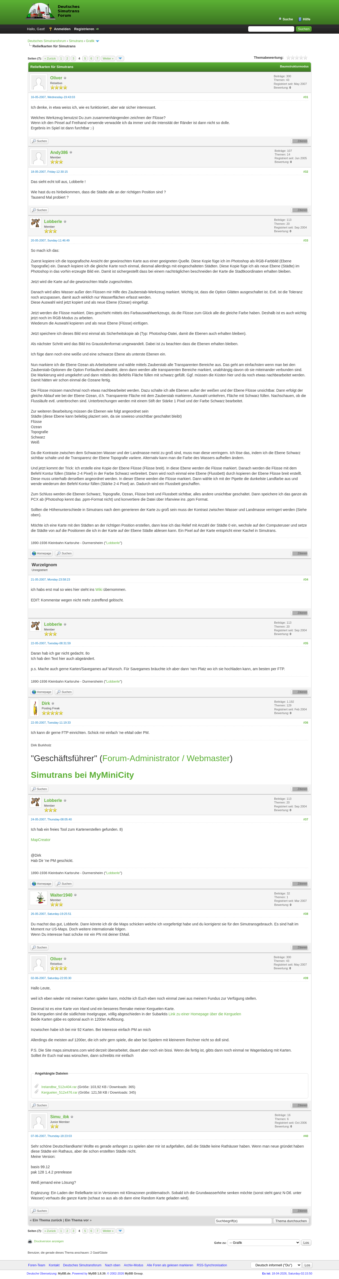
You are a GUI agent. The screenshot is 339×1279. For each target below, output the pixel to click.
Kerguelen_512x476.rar (59, 1092)
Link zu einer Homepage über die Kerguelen (204, 1014)
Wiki (98, 589)
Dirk (46, 703)
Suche (288, 19)
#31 (305, 97)
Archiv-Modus (133, 1265)
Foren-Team (36, 1265)
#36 (305, 722)
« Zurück (50, 58)
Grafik (90, 41)
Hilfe (306, 19)
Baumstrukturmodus (294, 66)
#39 (305, 978)
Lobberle (53, 221)
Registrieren (84, 29)
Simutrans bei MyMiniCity (82, 775)
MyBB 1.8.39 (96, 1273)
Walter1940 (61, 895)
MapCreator (41, 840)
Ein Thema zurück (47, 1220)
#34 (305, 579)
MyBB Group (133, 1273)
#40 (305, 1136)
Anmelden (62, 29)
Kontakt (54, 1265)
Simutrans (76, 41)
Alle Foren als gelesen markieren (170, 1265)
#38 (305, 913)
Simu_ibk (59, 1116)
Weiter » (108, 58)
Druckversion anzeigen (49, 1241)
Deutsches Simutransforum (47, 41)
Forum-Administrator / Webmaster (166, 758)
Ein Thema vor (77, 1220)
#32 (305, 171)
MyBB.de (64, 1273)
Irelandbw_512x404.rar (59, 1087)
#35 (305, 643)
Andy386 (59, 152)
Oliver (56, 78)
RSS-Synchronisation (212, 1265)
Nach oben (112, 1265)
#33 (305, 240)
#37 (305, 819)
